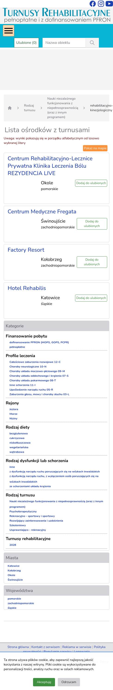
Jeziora (13, 409)
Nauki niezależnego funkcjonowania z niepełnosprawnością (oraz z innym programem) (62, 107)
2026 (12, 545)
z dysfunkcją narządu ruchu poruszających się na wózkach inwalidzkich (54, 471)
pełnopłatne (17, 347)
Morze (13, 414)
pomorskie (14, 598)
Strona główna (18, 647)
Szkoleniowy (17, 525)
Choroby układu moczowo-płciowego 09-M (37, 371)
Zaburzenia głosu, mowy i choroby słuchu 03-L (39, 394)
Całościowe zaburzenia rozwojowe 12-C (35, 362)
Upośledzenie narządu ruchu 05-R (31, 389)
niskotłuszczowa (20, 443)
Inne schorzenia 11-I (22, 385)
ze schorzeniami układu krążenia (30, 486)
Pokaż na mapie (95, 148)
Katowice (13, 566)
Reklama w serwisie (77, 647)
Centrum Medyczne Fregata (42, 211)
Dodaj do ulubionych (91, 183)
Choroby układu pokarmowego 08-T (32, 380)
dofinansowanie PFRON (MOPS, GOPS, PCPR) (39, 342)
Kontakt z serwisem (45, 647)
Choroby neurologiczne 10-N (27, 366)
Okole (11, 575)
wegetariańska (18, 447)
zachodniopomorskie (21, 603)
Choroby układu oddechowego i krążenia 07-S (39, 376)
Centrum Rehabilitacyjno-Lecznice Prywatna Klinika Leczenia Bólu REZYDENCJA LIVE (50, 166)
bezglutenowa (18, 433)
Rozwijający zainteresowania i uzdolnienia (36, 521)
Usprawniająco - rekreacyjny (27, 530)
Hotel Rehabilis (27, 288)
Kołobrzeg (14, 570)
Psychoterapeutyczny (23, 511)
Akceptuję (44, 682)
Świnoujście (15, 580)
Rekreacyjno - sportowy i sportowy (32, 516)
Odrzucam (68, 682)
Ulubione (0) (26, 42)
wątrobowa (16, 452)
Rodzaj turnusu (29, 107)
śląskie (12, 608)
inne (12, 467)
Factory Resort (26, 250)
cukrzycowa (16, 438)
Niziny (13, 418)
